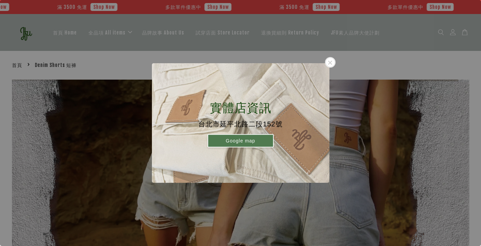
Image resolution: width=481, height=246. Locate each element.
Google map (240, 140)
